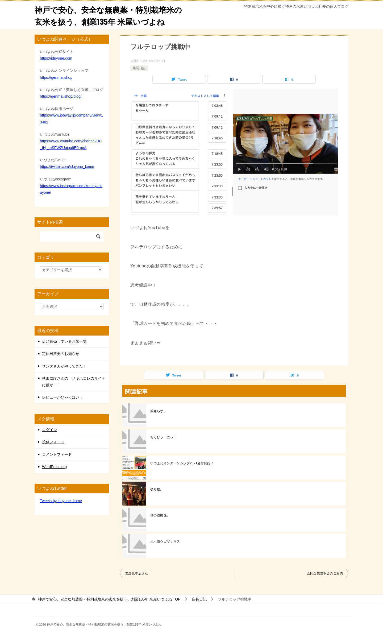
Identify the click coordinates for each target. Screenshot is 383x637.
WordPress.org (54, 467)
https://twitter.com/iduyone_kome (67, 166)
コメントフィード (57, 454)
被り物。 (157, 489)
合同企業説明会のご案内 (325, 573)
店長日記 (139, 68)
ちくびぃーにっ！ (163, 437)
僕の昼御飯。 (160, 515)
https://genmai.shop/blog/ (60, 96)
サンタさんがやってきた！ (64, 366)
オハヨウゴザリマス (165, 541)
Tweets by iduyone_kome (61, 501)
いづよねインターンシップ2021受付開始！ (182, 463)
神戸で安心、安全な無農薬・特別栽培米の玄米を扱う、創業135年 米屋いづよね (111, 15)
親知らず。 (158, 411)
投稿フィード (53, 442)
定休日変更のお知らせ (60, 353)
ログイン (49, 430)
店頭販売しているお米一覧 (64, 341)
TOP (109, 599)
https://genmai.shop (56, 77)
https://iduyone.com (56, 58)
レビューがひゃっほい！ (62, 397)
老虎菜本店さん (136, 573)
